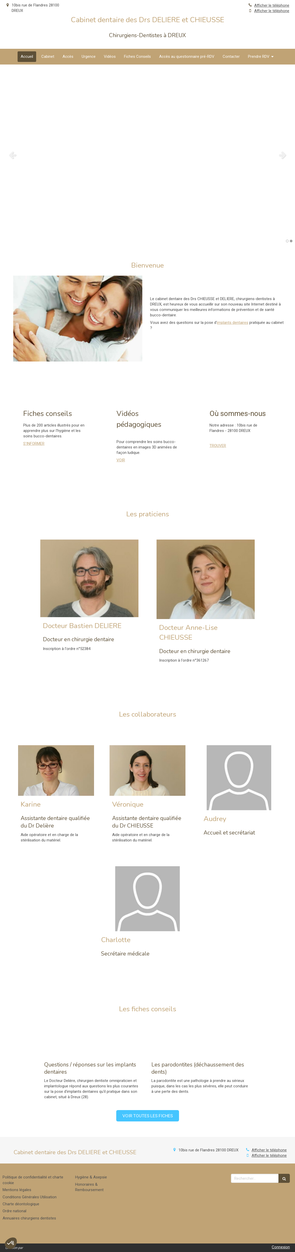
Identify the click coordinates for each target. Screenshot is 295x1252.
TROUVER (217, 445)
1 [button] (287, 241)
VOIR (121, 460)
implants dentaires (232, 322)
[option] (147, 155)
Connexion (281, 1247)
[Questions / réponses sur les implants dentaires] (94, 1039)
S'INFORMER (33, 443)
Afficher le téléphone (271, 5)
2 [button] (291, 241)
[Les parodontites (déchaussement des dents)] (201, 1039)
